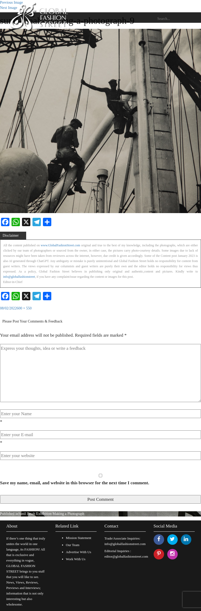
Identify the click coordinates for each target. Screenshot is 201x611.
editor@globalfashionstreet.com (126, 556)
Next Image (8, 8)
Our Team (73, 545)
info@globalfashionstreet (19, 277)
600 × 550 (24, 308)
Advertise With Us (78, 552)
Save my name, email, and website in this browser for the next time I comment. (74, 482)
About (12, 526)
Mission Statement (78, 538)
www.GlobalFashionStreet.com (60, 245)
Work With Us (76, 559)
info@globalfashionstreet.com (125, 544)
